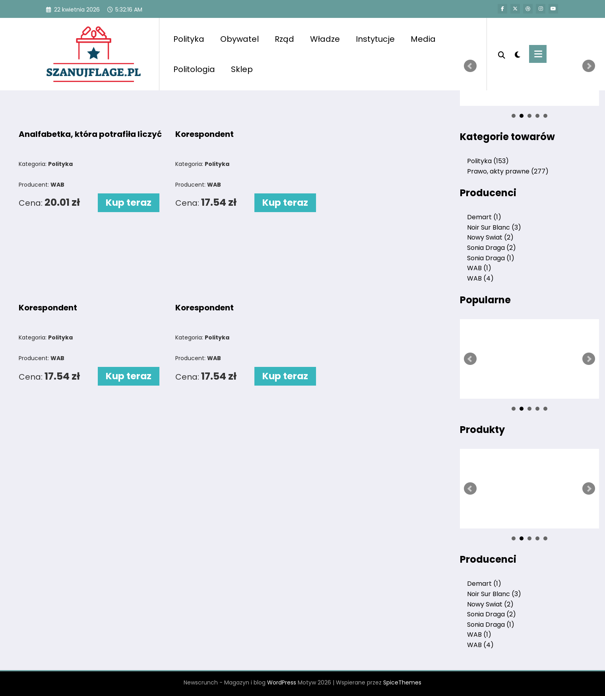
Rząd (284, 39)
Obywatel (239, 39)
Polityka (188, 39)
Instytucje (375, 39)
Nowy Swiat (490, 237)
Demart (484, 217)
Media (423, 39)
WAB (479, 268)
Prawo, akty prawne (508, 171)
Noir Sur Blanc (494, 227)
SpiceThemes (402, 682)
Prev (470, 66)
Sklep (242, 69)
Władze (325, 39)
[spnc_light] (517, 54)
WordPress (281, 682)
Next (588, 66)
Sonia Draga (491, 247)
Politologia (194, 69)
